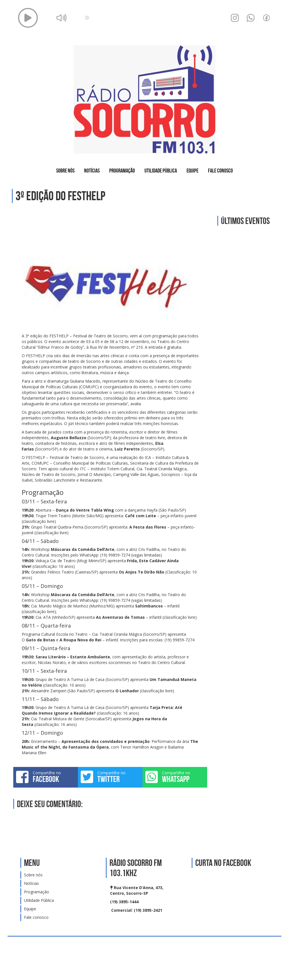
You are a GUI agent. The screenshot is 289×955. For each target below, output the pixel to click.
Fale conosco (220, 170)
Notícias (92, 170)
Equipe (192, 170)
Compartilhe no (45, 777)
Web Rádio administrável (272, 946)
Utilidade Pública (160, 170)
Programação (122, 170)
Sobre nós (65, 170)
